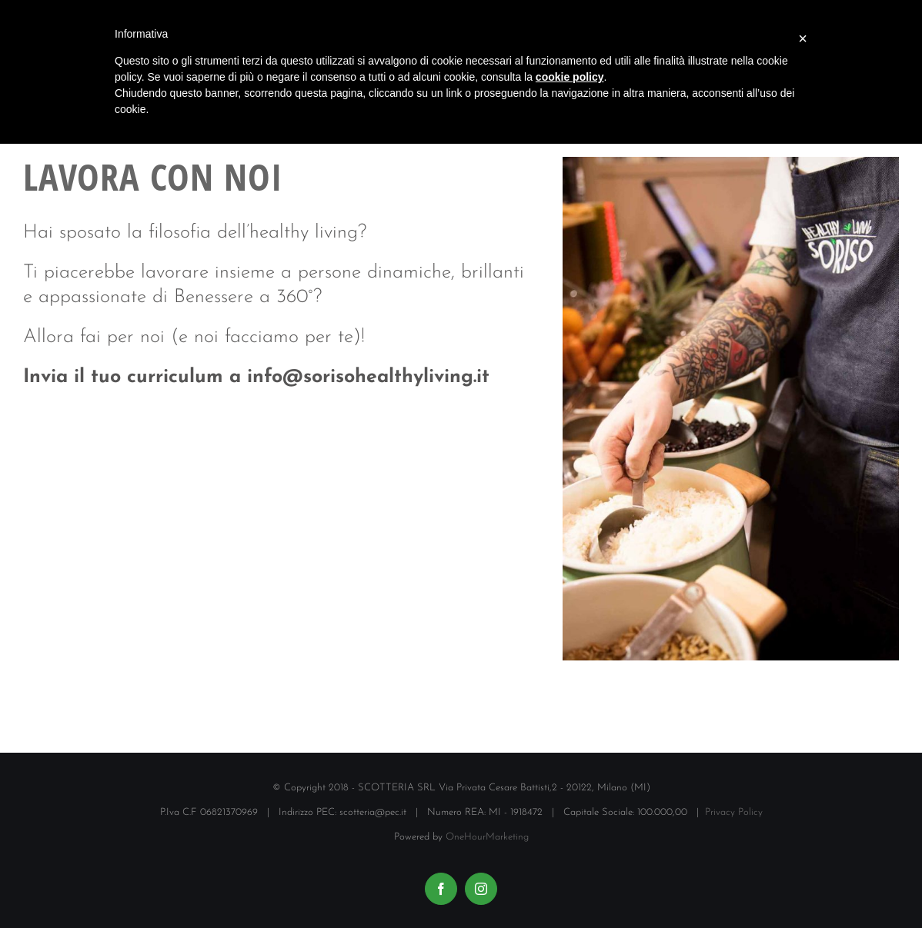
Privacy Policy (734, 812)
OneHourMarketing (487, 837)
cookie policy (570, 77)
